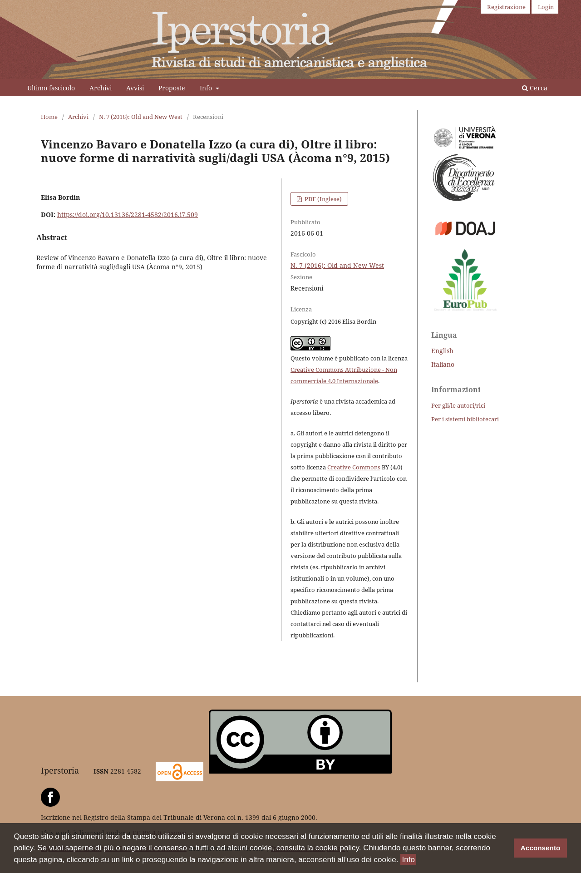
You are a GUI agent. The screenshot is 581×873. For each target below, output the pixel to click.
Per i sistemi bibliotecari (465, 419)
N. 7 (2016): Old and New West (140, 117)
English (442, 350)
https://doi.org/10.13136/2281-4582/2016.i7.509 (127, 214)
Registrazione (506, 7)
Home (49, 117)
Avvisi (135, 88)
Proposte (171, 88)
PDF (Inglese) (322, 199)
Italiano (442, 364)
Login (546, 7)
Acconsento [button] (541, 849)
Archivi (100, 88)
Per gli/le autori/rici (458, 405)
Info (207, 88)
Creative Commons (353, 467)
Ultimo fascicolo (51, 88)
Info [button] (408, 860)
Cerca (534, 88)
